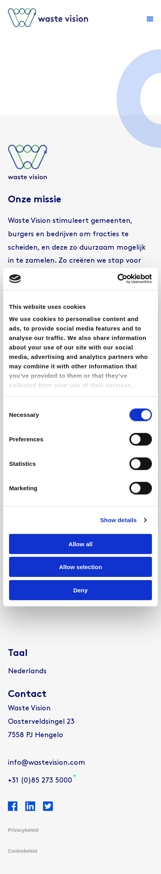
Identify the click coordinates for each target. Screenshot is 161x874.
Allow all (81, 543)
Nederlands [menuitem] (27, 671)
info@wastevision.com (46, 763)
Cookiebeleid (22, 851)
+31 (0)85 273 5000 (40, 780)
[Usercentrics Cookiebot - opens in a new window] (117, 279)
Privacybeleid (23, 830)
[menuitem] (27, 671)
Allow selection (80, 567)
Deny (80, 589)
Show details (118, 520)
